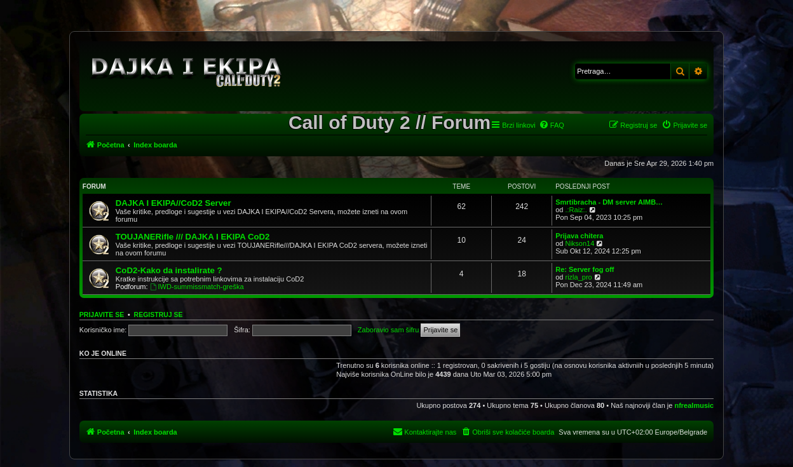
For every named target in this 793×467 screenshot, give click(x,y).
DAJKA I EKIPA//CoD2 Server (173, 203)
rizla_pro (578, 277)
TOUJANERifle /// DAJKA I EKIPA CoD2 (193, 236)
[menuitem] (551, 125)
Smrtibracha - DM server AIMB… (609, 202)
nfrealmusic (694, 405)
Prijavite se (101, 314)
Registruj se (158, 314)
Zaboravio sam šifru (388, 330)
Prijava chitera (579, 236)
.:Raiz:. (575, 209)
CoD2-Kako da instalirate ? (169, 270)
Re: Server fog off (584, 269)
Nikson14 (579, 243)
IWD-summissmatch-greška (197, 286)
